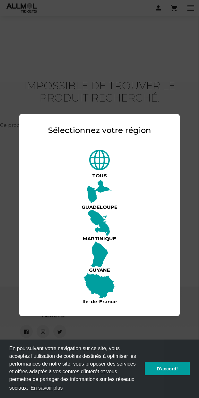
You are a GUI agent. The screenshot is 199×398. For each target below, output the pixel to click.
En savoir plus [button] (46, 388)
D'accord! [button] (167, 368)
